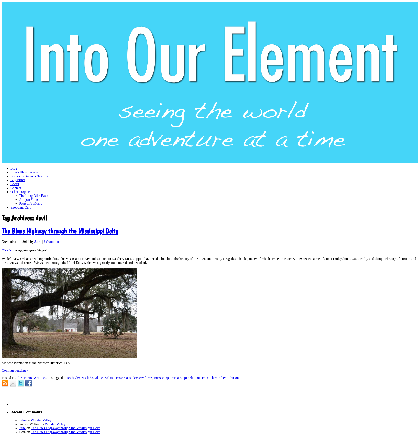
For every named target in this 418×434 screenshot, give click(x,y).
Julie (37, 241)
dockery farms (142, 378)
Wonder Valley (41, 420)
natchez (211, 378)
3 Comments (52, 241)
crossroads (123, 378)
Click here (8, 250)
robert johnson (229, 378)
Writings (39, 378)
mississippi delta (182, 378)
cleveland (107, 378)
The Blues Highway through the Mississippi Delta (60, 231)
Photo (28, 378)
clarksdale (92, 378)
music (200, 378)
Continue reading (15, 370)
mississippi (162, 378)
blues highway (74, 378)
